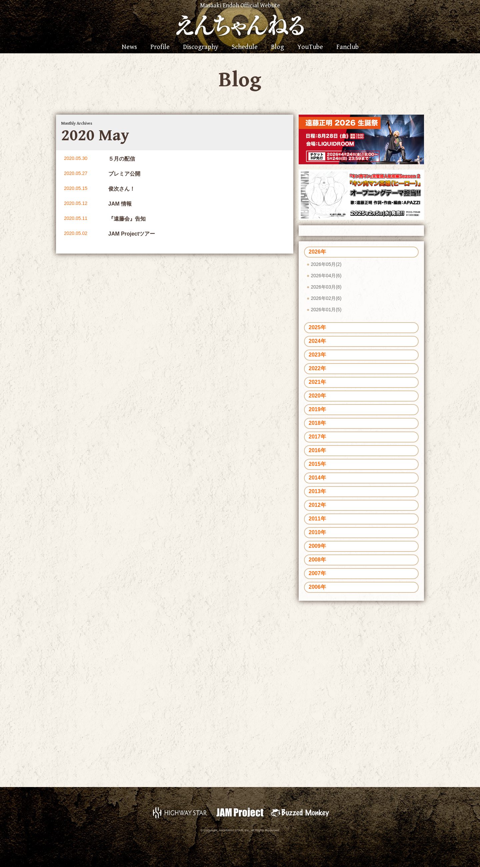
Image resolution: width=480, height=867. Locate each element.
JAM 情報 (120, 204)
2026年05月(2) (326, 264)
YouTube (310, 47)
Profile (160, 47)
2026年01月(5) (326, 309)
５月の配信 (121, 159)
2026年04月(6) (326, 275)
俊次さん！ (121, 189)
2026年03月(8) (326, 287)
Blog (277, 47)
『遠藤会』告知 (127, 219)
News (129, 47)
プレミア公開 (124, 174)
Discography (200, 47)
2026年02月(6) (326, 298)
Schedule (245, 47)
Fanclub (347, 47)
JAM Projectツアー (131, 234)
